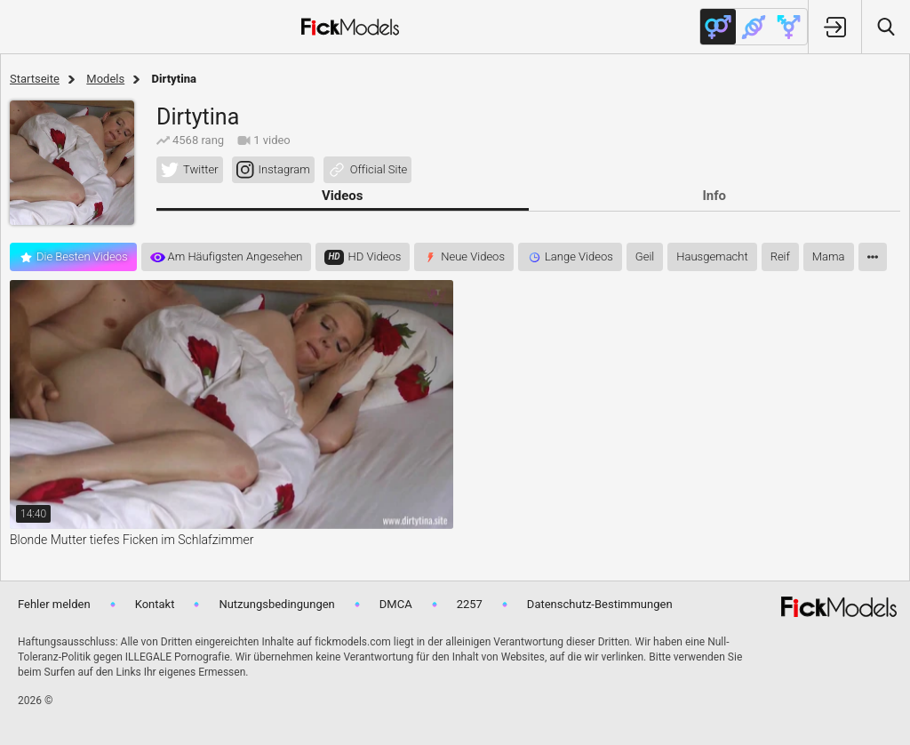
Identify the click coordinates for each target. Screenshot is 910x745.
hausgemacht (711, 256)
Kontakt (155, 604)
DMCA (395, 604)
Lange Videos (579, 256)
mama (828, 256)
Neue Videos (473, 256)
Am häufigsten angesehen (235, 256)
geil (644, 256)
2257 (470, 604)
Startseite (35, 78)
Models (105, 78)
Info (714, 196)
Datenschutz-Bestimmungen (600, 604)
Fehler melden (54, 604)
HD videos (375, 256)
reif (780, 256)
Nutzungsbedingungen (276, 604)
